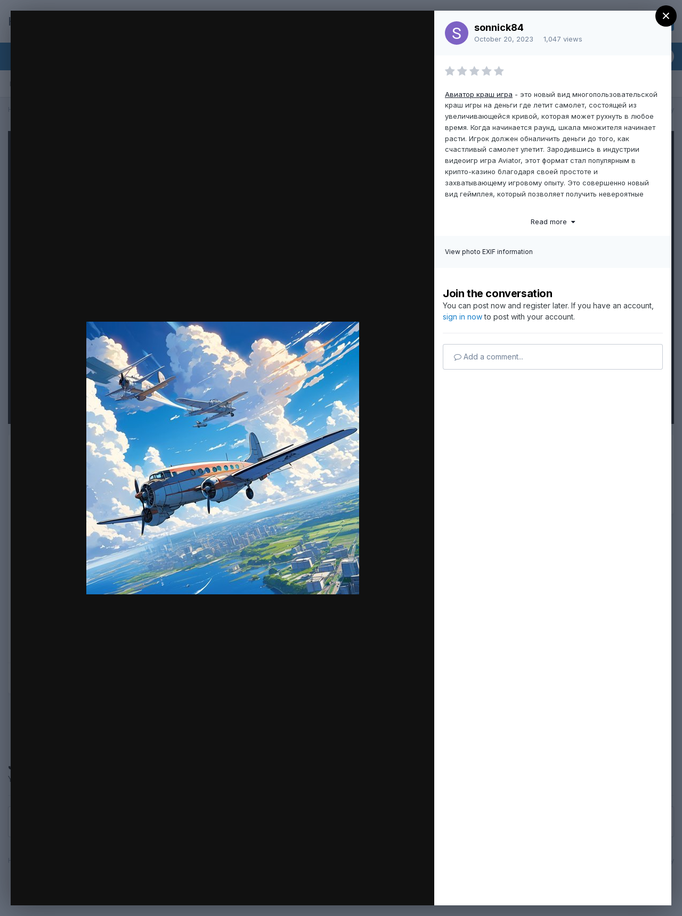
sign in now (462, 316)
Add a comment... (488, 356)
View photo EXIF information (489, 252)
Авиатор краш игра (479, 94)
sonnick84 (499, 27)
